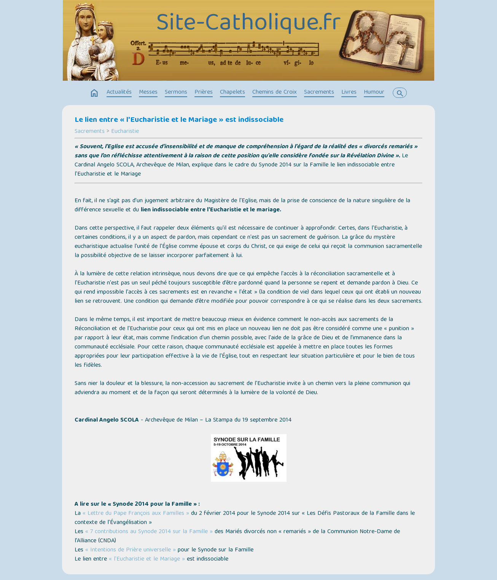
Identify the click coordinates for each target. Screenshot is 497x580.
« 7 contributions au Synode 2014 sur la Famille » (149, 532)
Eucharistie (125, 131)
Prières (203, 92)
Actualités (119, 92)
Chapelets (232, 92)
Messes (148, 92)
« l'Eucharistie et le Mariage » (147, 559)
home (94, 93)
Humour (374, 92)
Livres (349, 92)
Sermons (176, 92)
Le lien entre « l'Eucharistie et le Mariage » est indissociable (179, 120)
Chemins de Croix (274, 92)
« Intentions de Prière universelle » (130, 550)
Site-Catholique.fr (248, 24)
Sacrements (319, 92)
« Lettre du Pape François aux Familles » (136, 513)
